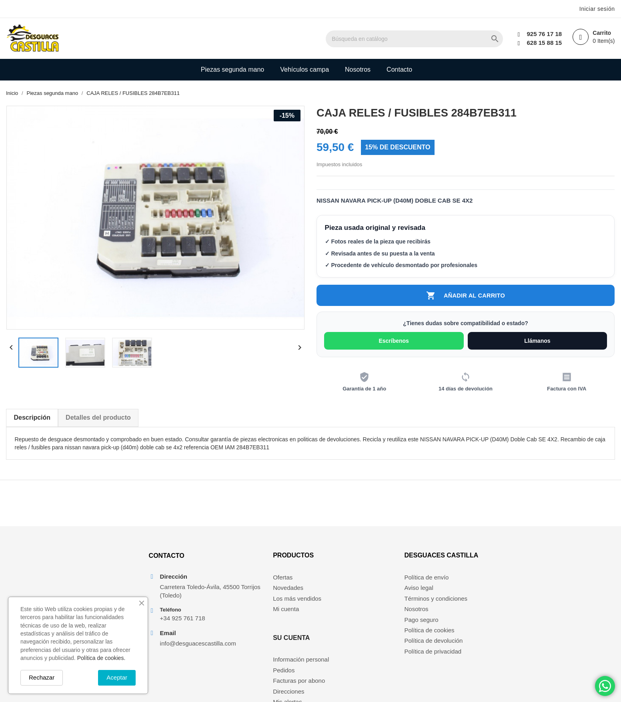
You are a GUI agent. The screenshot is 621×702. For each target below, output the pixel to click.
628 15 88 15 (543, 42)
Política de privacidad (434, 657)
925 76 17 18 (543, 33)
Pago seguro (422, 625)
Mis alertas (355, 625)
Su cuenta (359, 560)
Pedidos (351, 593)
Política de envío (427, 582)
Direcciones (356, 614)
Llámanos (538, 342)
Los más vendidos (282, 604)
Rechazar (41, 677)
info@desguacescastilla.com (197, 649)
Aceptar (116, 677)
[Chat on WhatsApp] (605, 686)
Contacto (399, 69)
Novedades (273, 593)
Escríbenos (394, 342)
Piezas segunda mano (232, 69)
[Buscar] (428, 38)
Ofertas (268, 582)
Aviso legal (419, 593)
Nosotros (358, 69)
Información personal (369, 582)
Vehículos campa (304, 69)
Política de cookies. (101, 658)
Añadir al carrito (465, 296)
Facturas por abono (367, 604)
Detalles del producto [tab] (98, 418)
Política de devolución (434, 646)
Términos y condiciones (437, 604)
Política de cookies (430, 635)
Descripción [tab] (32, 418)
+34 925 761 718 (181, 624)
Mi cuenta (271, 614)
